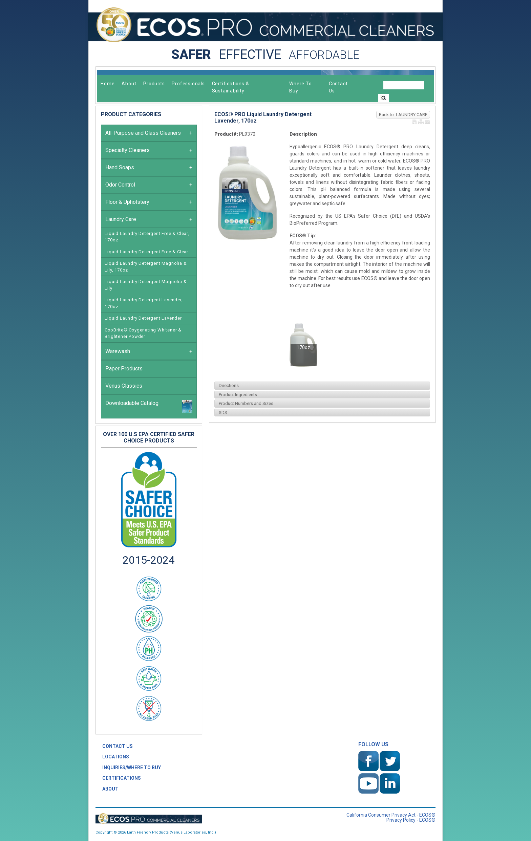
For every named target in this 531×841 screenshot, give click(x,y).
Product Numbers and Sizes (245, 403)
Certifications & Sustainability (230, 87)
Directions (228, 385)
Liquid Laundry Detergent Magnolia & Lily (146, 285)
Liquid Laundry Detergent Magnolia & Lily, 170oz (146, 267)
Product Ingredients (237, 394)
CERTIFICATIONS (121, 778)
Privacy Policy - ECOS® (411, 820)
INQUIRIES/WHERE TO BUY (131, 767)
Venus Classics (123, 386)
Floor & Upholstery (148, 202)
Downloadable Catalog (148, 406)
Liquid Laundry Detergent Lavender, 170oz (144, 303)
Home (107, 83)
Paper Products (124, 368)
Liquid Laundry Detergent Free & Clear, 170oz (147, 237)
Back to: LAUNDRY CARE (403, 114)
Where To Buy (300, 87)
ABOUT (110, 789)
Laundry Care (148, 219)
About (129, 83)
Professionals (188, 83)
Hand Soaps (148, 168)
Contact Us (338, 87)
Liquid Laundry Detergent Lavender (143, 318)
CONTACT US (117, 746)
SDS (222, 412)
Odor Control (148, 185)
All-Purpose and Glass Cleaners (148, 133)
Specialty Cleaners (148, 150)
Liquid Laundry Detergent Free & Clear (146, 251)
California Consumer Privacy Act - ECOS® (391, 815)
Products (154, 83)
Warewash (148, 351)
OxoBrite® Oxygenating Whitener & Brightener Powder (143, 333)
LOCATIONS (115, 756)
